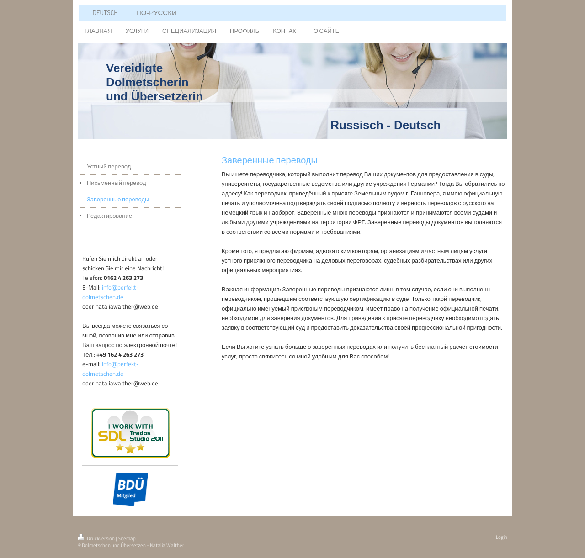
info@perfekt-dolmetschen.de (110, 292)
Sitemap (127, 538)
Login (501, 537)
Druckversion (97, 538)
